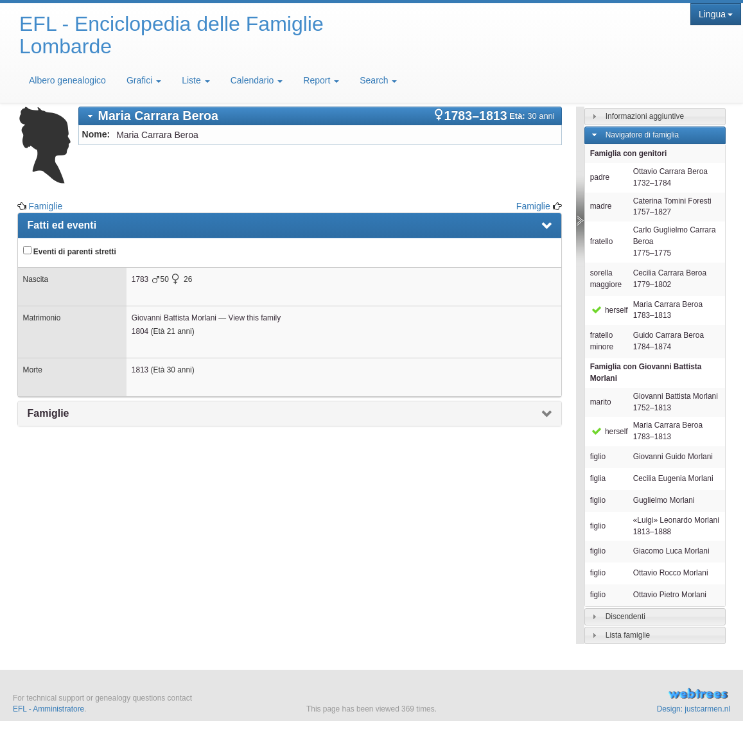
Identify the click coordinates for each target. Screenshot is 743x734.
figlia (598, 478)
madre (601, 206)
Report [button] (321, 80)
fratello (601, 241)
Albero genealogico (67, 80)
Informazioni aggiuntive (645, 116)
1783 (140, 279)
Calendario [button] (257, 80)
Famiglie (45, 206)
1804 (140, 331)
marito (600, 402)
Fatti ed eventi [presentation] (62, 225)
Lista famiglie (628, 635)
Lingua (716, 14)
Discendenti (625, 616)
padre (599, 177)
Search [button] (378, 80)
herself (609, 310)
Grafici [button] (144, 80)
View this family (254, 317)
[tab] (320, 116)
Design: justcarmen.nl (693, 708)
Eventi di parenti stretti (69, 251)
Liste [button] (195, 80)
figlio (598, 456)
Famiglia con (646, 372)
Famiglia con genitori (628, 153)
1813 (140, 369)
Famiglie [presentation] (48, 413)
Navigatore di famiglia (642, 134)
